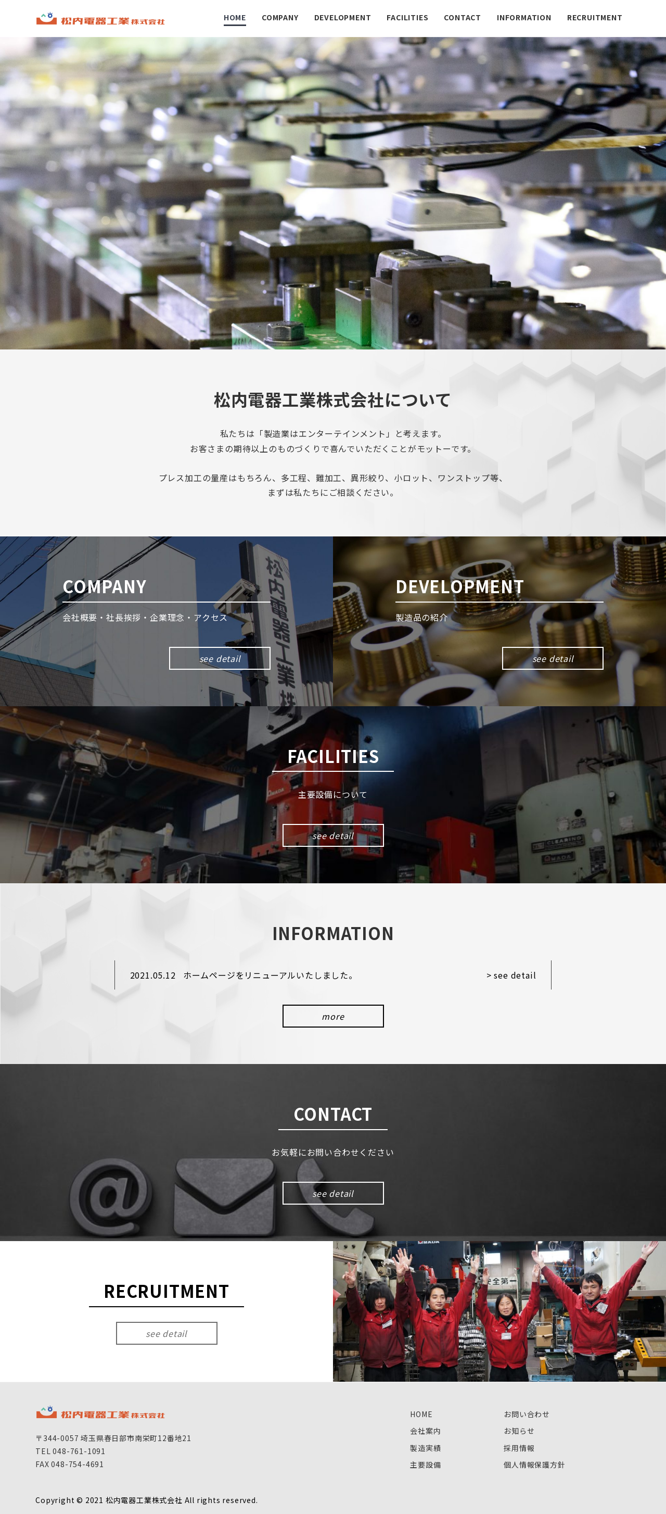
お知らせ (519, 1430)
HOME (421, 1414)
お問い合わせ (527, 1414)
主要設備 (425, 1464)
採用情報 (519, 1448)
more (333, 1016)
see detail (220, 658)
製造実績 (425, 1448)
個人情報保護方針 (534, 1464)
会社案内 (425, 1430)
